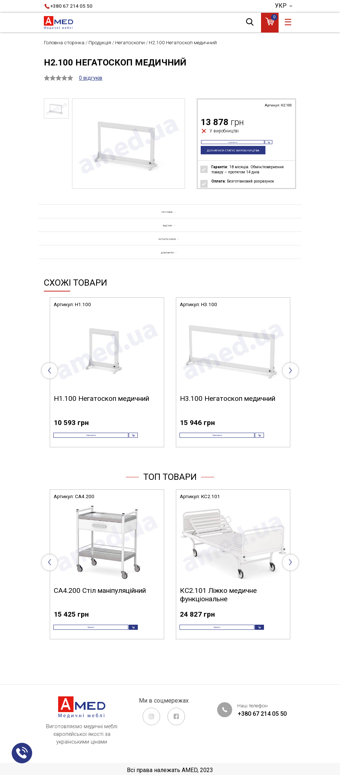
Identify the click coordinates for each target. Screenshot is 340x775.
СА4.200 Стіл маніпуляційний (100, 611)
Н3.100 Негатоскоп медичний (227, 409)
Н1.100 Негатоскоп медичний (101, 409)
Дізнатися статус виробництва (236, 158)
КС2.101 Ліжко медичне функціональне (218, 615)
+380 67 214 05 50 (71, 6)
